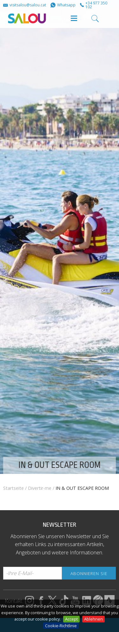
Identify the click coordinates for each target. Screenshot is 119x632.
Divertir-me (39, 488)
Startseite (13, 488)
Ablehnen (93, 619)
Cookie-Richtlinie (61, 626)
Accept (71, 619)
